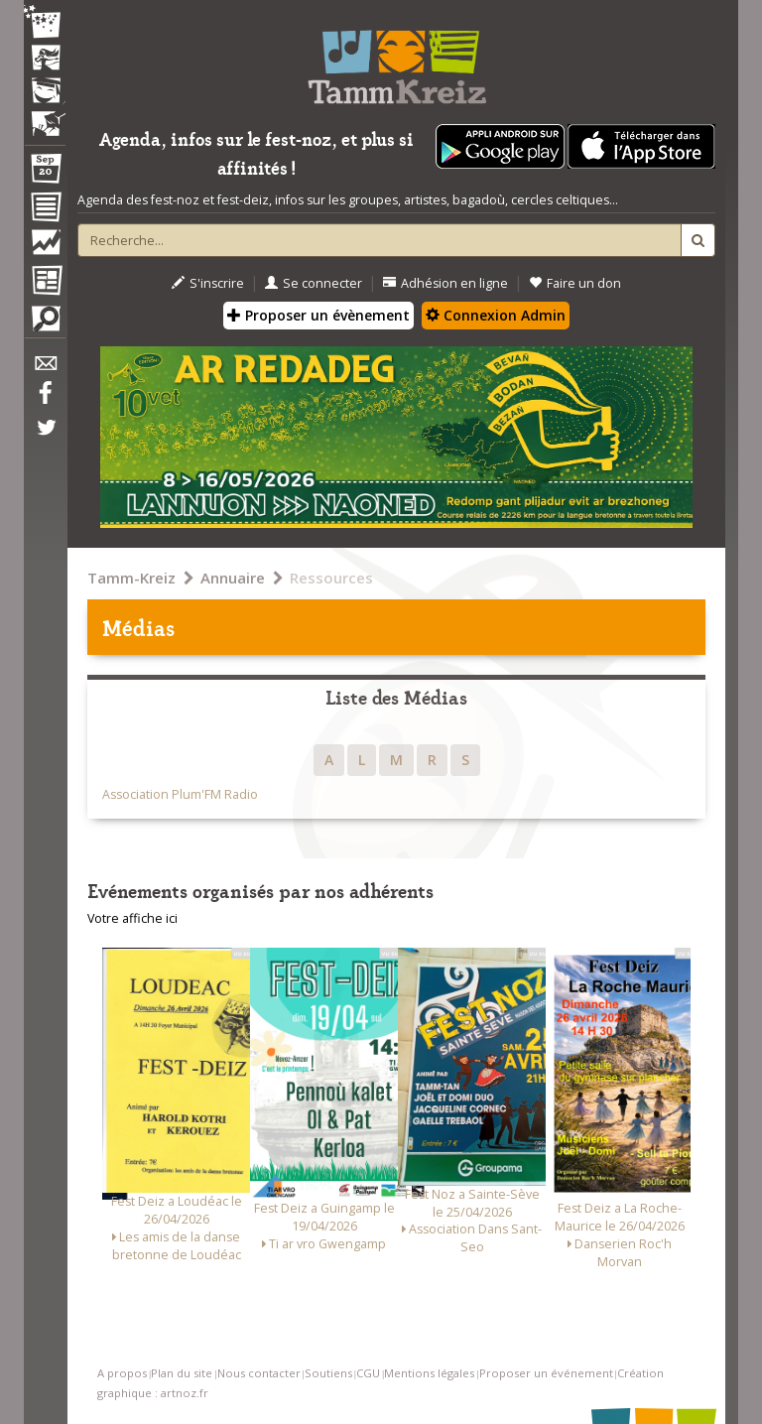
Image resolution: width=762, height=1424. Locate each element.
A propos (122, 1372)
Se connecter (313, 283)
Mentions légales (429, 1372)
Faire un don (575, 283)
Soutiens (328, 1372)
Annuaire (232, 577)
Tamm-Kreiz (131, 577)
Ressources (331, 577)
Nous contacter (259, 1372)
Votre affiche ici (132, 918)
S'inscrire (208, 283)
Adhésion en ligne (445, 283)
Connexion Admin (496, 315)
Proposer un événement (546, 1372)
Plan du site (181, 1372)
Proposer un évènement (318, 315)
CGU (368, 1372)
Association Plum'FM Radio (180, 794)
